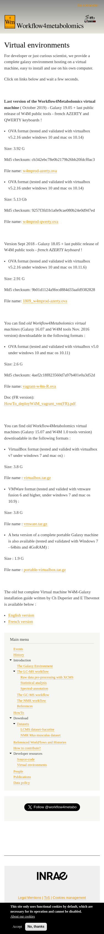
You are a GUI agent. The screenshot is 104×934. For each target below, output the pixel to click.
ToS (47, 898)
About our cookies (22, 918)
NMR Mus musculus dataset (40, 735)
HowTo (19, 713)
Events (18, 649)
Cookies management (69, 898)
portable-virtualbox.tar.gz (45, 569)
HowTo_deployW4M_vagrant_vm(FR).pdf (40, 403)
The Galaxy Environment (35, 666)
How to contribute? (27, 748)
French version (20, 621)
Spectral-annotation (34, 688)
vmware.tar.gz (35, 524)
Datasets (23, 724)
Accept (17, 928)
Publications (22, 777)
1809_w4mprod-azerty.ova (45, 301)
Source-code (26, 759)
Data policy (22, 783)
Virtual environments (32, 765)
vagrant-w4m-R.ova (39, 386)
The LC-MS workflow (33, 671)
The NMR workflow (31, 701)
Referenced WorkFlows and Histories (40, 742)
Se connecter (87, 5)
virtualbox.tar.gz (37, 478)
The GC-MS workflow (33, 695)
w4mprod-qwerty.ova (40, 221)
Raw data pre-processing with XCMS (46, 677)
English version (21, 615)
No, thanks (36, 928)
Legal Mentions (29, 898)
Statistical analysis (33, 683)
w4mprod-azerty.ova (40, 171)
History (19, 655)
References (25, 706)
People (18, 771)
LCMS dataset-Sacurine (37, 729)
